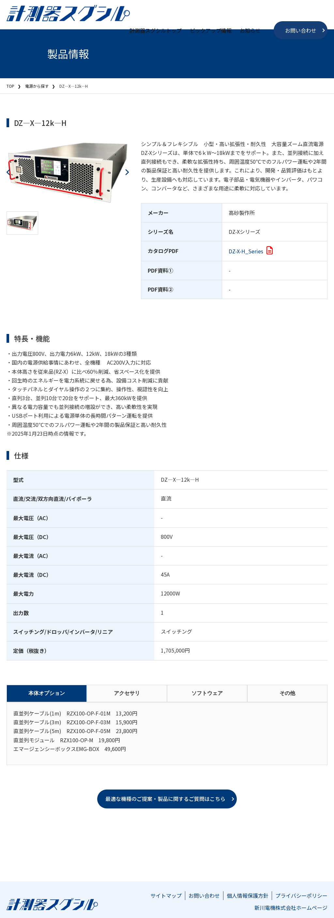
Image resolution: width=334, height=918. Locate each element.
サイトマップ (166, 895)
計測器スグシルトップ (155, 30)
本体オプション (46, 693)
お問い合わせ (300, 30)
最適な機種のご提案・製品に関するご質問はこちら (165, 799)
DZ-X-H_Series (246, 251)
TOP (10, 86)
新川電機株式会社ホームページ (290, 907)
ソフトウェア (207, 693)
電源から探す (37, 86)
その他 (287, 693)
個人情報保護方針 (247, 895)
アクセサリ (127, 693)
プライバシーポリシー (301, 895)
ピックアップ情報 (211, 30)
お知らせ (250, 30)
